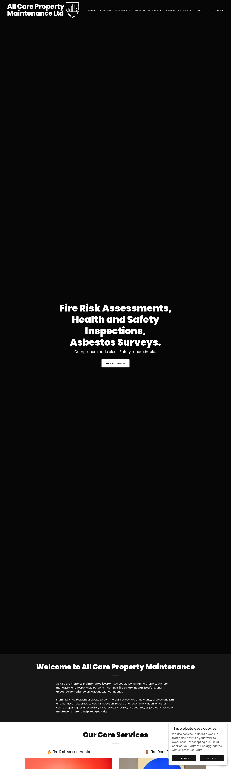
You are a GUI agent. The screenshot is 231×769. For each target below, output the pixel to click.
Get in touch (115, 353)
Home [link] (91, 10)
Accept (212, 758)
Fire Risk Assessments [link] (115, 10)
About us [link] (202, 10)
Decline (184, 758)
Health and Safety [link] (148, 10)
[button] (218, 10)
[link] (43, 10)
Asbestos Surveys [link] (178, 10)
